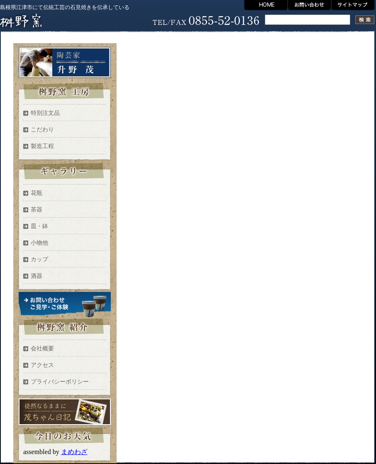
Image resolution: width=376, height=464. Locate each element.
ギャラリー (64, 173)
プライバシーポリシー (60, 382)
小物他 (39, 243)
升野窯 (21, 21)
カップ (39, 259)
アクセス (42, 365)
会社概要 (42, 348)
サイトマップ (353, 5)
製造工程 (42, 146)
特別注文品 (45, 113)
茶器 (36, 209)
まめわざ (74, 451)
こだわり (42, 129)
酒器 (36, 276)
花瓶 (36, 193)
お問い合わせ (309, 5)
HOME (265, 5)
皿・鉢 (39, 226)
